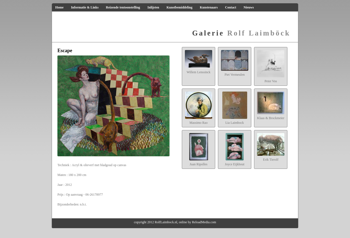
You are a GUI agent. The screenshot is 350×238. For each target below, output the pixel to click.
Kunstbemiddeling (179, 7)
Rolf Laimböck (241, 33)
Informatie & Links (85, 7)
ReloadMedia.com (204, 222)
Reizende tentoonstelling (123, 7)
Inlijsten (153, 7)
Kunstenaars (209, 7)
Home (59, 7)
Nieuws (249, 7)
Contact (230, 7)
